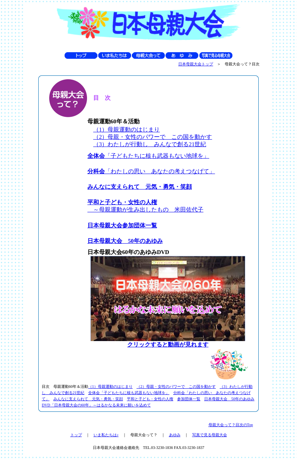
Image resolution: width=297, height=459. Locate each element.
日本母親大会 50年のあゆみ (125, 241)
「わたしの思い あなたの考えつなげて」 (151, 171)
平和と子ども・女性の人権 (150, 399)
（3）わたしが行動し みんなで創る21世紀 (149, 144)
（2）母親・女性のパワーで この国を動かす (176, 386)
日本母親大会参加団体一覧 (122, 225)
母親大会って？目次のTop (230, 425)
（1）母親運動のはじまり (126, 129)
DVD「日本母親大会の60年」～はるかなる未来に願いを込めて (96, 405)
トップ (76, 435)
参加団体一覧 (188, 399)
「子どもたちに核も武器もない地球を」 (148, 156)
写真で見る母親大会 (209, 435)
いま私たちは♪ (106, 435)
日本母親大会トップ (195, 64)
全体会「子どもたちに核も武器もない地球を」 (128, 393)
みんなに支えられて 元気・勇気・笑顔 (139, 187)
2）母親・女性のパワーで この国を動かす (155, 137)
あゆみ (175, 435)
